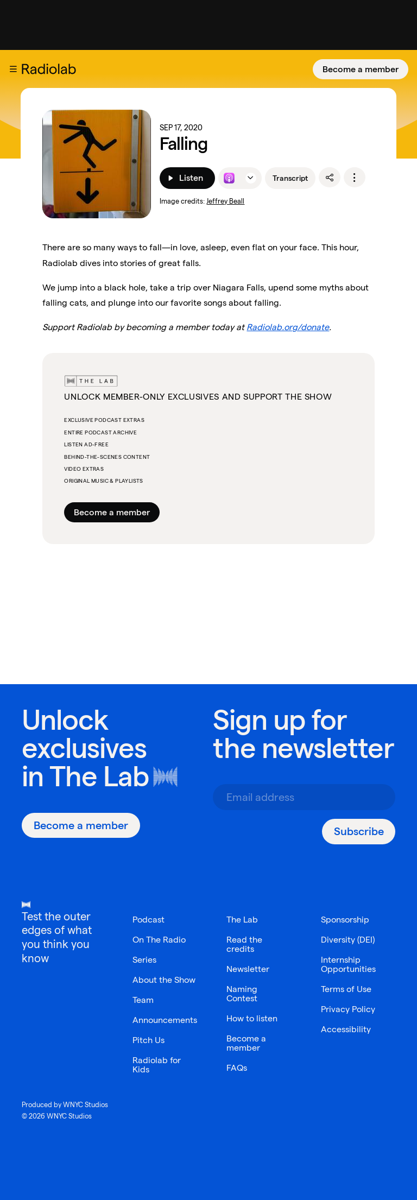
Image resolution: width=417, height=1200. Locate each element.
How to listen (251, 1018)
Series (144, 959)
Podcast (148, 919)
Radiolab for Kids (156, 1065)
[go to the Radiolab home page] (51, 69)
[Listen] (187, 178)
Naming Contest (241, 993)
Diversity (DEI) (348, 939)
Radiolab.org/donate (288, 327)
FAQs (236, 1067)
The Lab (99, 776)
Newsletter (247, 969)
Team (143, 1000)
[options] (354, 177)
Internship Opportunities (348, 964)
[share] (329, 177)
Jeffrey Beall (225, 201)
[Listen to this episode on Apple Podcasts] (229, 178)
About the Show (163, 979)
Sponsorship (345, 919)
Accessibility (346, 1029)
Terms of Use (346, 989)
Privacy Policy (348, 1009)
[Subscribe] (358, 831)
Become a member (361, 69)
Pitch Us (148, 1040)
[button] (13, 69)
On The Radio (159, 939)
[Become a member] (360, 69)
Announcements (164, 1020)
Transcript (290, 178)
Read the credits (244, 944)
